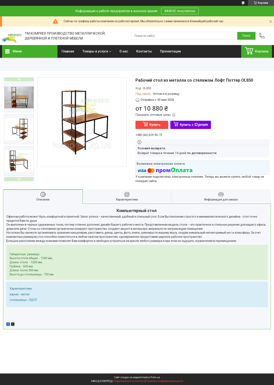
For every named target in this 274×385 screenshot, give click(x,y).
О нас (123, 51)
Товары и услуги (95, 51)
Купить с (194, 125)
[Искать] (246, 36)
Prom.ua (155, 377)
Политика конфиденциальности (164, 381)
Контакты (144, 51)
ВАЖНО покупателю (179, 11)
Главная (68, 51)
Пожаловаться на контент (129, 381)
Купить (155, 125)
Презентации (170, 51)
